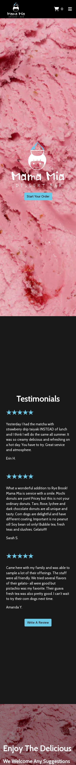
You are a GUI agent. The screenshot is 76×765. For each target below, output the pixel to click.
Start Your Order (38, 196)
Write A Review (38, 622)
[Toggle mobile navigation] (70, 9)
